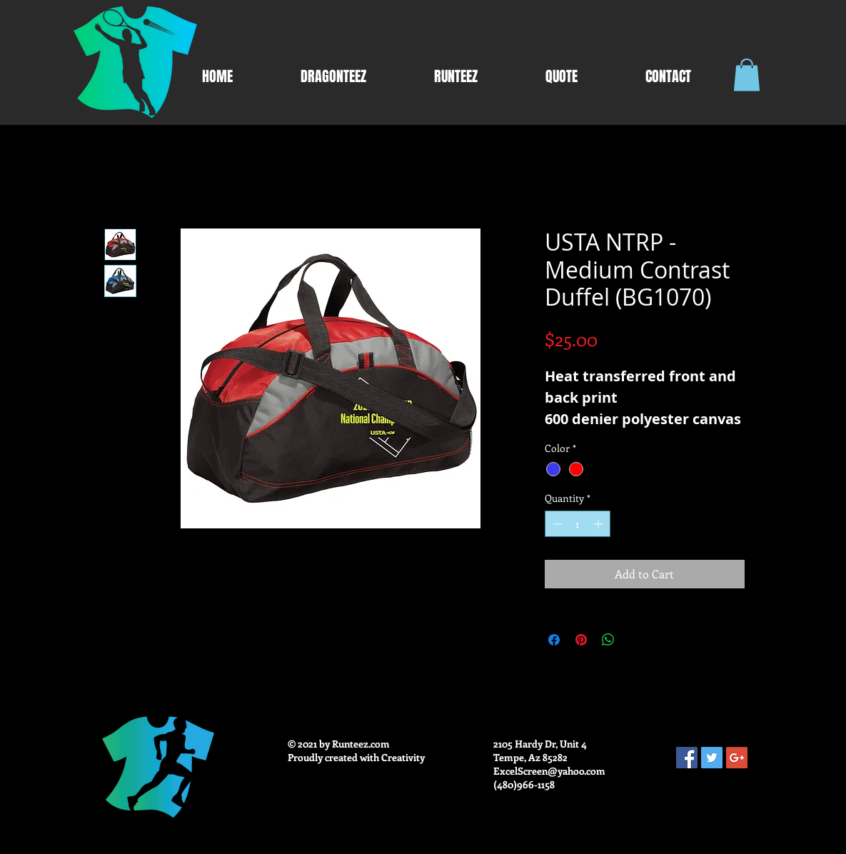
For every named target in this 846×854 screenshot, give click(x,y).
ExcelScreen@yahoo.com (549, 771)
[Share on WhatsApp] (608, 639)
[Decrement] (556, 523)
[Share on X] (635, 639)
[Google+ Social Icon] (736, 757)
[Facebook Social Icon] (687, 757)
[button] (746, 75)
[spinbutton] (577, 523)
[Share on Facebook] (554, 639)
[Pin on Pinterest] (581, 639)
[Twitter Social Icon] (711, 757)
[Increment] (599, 523)
